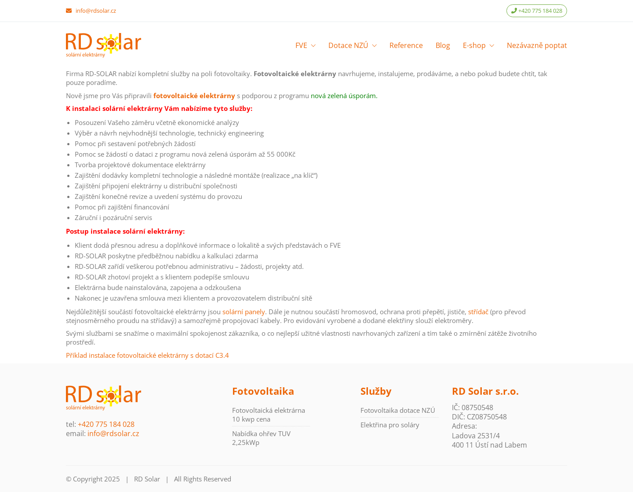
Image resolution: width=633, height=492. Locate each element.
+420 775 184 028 (536, 11)
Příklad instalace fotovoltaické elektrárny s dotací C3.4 (147, 355)
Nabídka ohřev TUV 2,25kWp (261, 438)
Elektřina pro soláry (389, 424)
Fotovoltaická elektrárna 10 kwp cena (268, 414)
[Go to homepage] (103, 45)
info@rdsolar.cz (96, 11)
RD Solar (147, 478)
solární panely (243, 311)
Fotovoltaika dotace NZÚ (397, 410)
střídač (478, 311)
